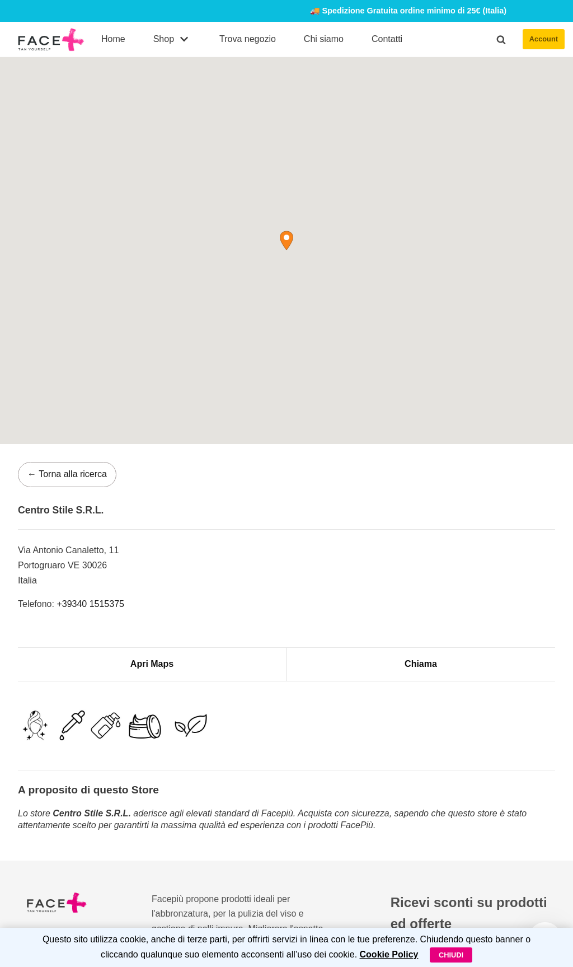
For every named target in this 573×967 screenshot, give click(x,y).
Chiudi (451, 955)
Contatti (387, 39)
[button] (501, 39)
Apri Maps (151, 664)
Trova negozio (247, 39)
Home (113, 39)
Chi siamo (324, 39)
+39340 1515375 (90, 604)
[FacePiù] (50, 39)
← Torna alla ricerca (67, 474)
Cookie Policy (389, 954)
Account (543, 39)
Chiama (421, 664)
